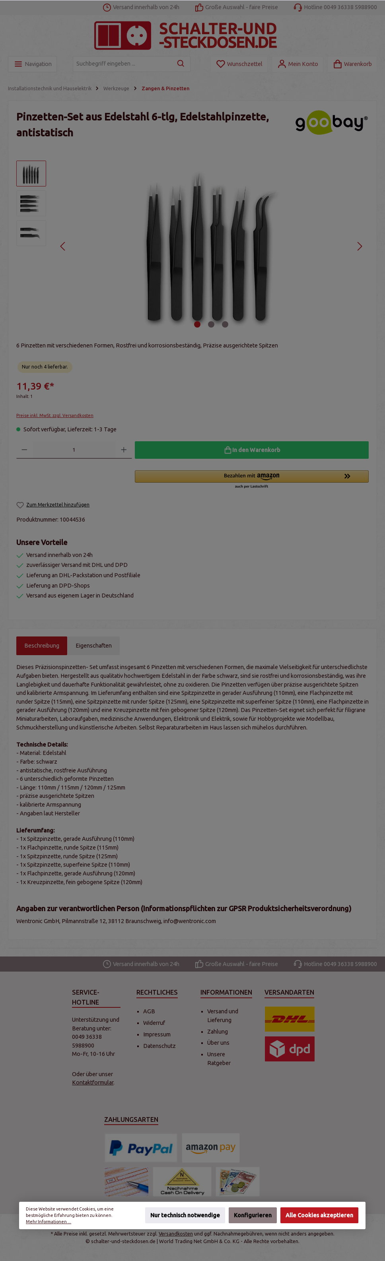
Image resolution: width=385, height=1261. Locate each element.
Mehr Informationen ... (49, 1222)
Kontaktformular (92, 1082)
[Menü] (32, 64)
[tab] (41, 646)
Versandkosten (176, 1233)
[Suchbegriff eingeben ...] (122, 64)
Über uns (218, 1043)
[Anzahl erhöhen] (124, 450)
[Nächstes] (359, 246)
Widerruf (154, 1023)
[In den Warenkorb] (252, 450)
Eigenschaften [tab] (94, 645)
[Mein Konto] (297, 64)
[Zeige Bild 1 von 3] (197, 324)
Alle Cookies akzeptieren (319, 1215)
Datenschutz (159, 1046)
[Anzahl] (74, 450)
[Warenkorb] (352, 64)
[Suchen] (181, 64)
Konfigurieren (253, 1215)
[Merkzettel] (239, 64)
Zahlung (217, 1031)
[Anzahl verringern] (24, 450)
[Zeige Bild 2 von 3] (211, 324)
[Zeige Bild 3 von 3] (225, 324)
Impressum (157, 1034)
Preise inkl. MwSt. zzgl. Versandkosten (54, 415)
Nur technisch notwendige (185, 1215)
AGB (149, 1011)
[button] (252, 479)
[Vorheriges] (63, 246)
